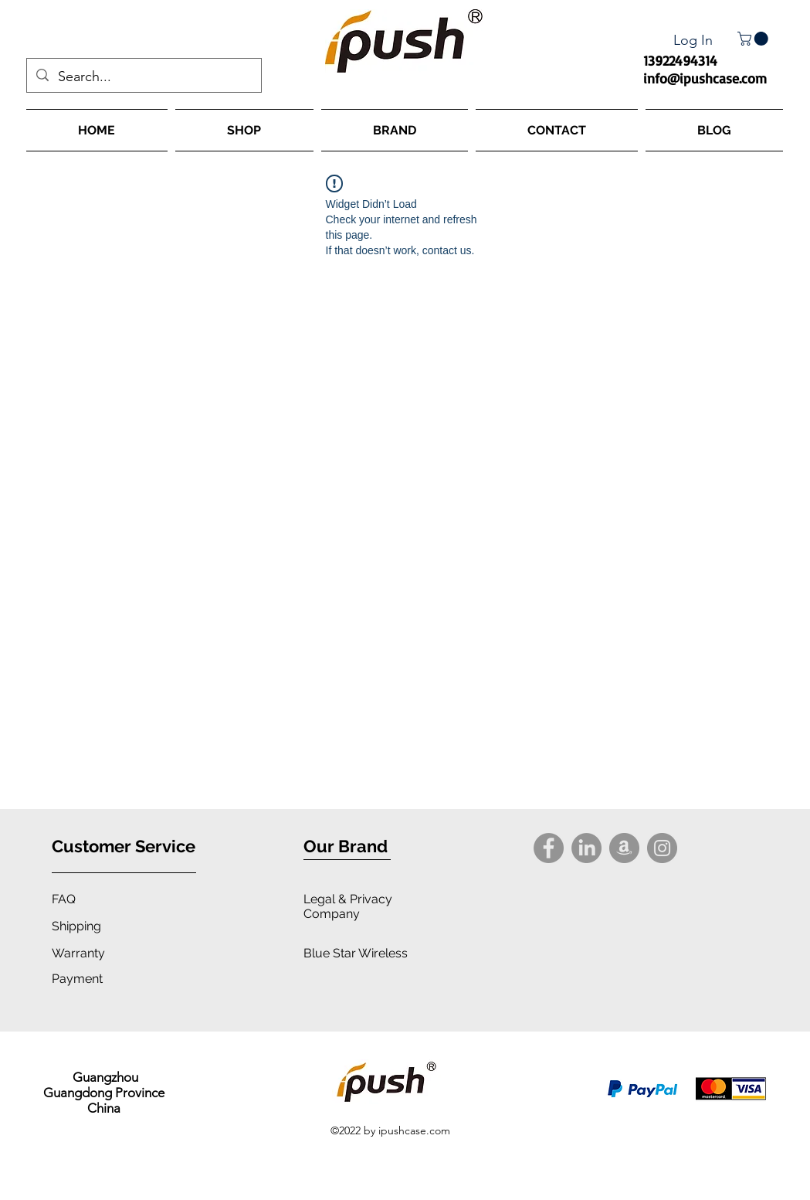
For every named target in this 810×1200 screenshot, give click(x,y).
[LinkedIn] (586, 848)
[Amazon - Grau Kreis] (624, 848)
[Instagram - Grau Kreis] (662, 848)
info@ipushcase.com (705, 78)
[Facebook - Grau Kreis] (549, 848)
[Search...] (143, 77)
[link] (754, 39)
